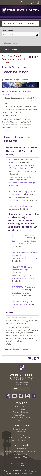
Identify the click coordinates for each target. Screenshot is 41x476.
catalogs (9, 471)
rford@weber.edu (9, 94)
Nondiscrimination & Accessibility (20, 451)
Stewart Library (20, 412)
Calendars (20, 432)
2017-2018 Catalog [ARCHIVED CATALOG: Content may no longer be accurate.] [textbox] (21, 23)
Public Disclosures (20, 454)
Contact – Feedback (21, 389)
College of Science (20, 80)
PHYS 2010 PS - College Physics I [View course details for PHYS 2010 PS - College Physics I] (25, 252)
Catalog (20, 435)
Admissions (20, 407)
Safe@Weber (20, 449)
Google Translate (20, 465)
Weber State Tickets (20, 418)
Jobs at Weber (20, 415)
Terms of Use (20, 457)
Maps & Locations (20, 440)
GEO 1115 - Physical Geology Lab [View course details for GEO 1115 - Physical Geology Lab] (23, 171)
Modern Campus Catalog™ (25, 473)
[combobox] (20, 23)
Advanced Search (10, 43)
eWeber (20, 420)
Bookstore (21, 409)
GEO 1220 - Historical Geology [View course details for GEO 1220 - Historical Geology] (22, 183)
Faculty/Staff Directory (20, 437)
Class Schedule (20, 429)
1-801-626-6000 (21, 384)
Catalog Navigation (12, 49)
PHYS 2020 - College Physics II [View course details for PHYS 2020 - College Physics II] (24, 258)
